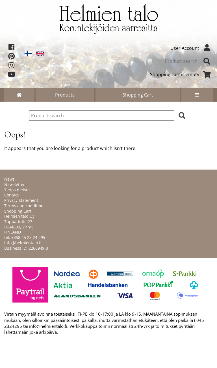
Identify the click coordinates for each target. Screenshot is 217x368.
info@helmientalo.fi (22, 242)
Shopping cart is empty (181, 74)
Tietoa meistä (17, 189)
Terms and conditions (24, 205)
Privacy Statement (21, 200)
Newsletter (14, 184)
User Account (191, 48)
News (9, 179)
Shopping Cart (138, 95)
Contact (11, 195)
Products (65, 95)
